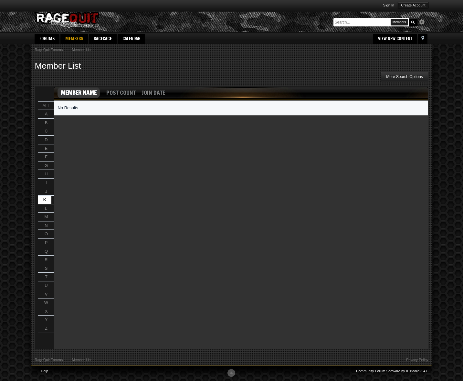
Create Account (413, 5)
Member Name (79, 92)
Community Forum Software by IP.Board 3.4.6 (392, 371)
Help (44, 371)
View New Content (395, 39)
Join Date (153, 92)
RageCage (103, 39)
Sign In (388, 5)
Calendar (131, 39)
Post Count (121, 92)
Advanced (423, 21)
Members (74, 39)
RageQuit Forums (49, 360)
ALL (46, 105)
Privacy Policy (417, 360)
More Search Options (404, 76)
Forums (47, 39)
